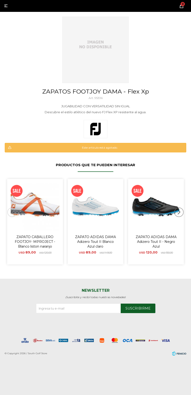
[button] (180, 221)
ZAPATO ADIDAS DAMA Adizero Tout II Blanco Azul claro (95, 242)
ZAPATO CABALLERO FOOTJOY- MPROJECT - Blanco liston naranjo (35, 242)
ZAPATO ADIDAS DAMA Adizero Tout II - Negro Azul (156, 242)
